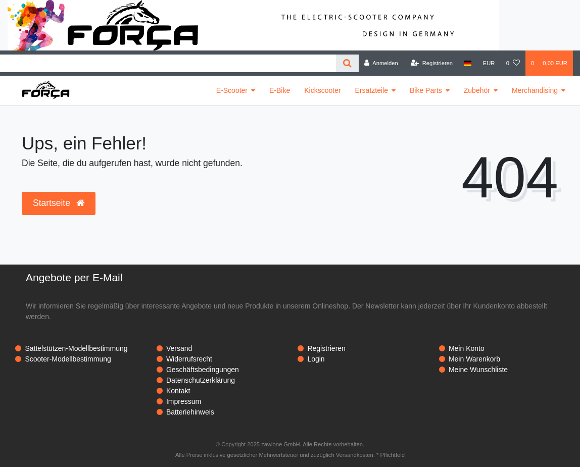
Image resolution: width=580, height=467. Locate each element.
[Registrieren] (431, 63)
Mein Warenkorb (474, 359)
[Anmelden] (381, 63)
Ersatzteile (371, 90)
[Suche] (347, 63)
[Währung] (489, 63)
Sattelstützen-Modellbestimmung (76, 348)
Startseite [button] (58, 203)
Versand (179, 348)
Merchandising (535, 90)
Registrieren (326, 348)
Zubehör (477, 90)
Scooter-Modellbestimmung (68, 359)
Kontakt (178, 391)
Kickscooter (322, 90)
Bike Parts (426, 90)
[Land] (467, 63)
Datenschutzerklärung (200, 380)
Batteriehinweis (190, 412)
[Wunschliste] (513, 63)
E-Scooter (232, 90)
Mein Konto (467, 348)
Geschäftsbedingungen (202, 370)
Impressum (183, 401)
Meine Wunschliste (478, 370)
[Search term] (168, 63)
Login (315, 359)
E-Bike (279, 90)
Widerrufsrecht (189, 359)
